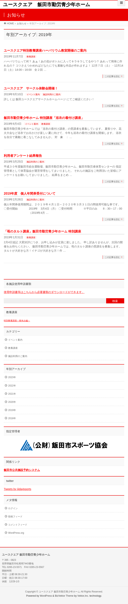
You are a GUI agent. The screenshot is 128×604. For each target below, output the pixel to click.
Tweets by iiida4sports (17, 489)
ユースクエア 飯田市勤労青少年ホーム (46, 4)
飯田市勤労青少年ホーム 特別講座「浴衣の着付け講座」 (44, 118)
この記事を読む (112, 76)
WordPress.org (16, 532)
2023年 (12, 377)
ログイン (13, 508)
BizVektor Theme (64, 595)
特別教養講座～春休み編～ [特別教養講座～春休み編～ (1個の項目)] (17, 320)
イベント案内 (33, 94)
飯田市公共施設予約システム (22, 470)
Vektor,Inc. (83, 595)
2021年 (12, 393)
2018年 (12, 418)
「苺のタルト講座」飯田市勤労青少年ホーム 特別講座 (42, 231)
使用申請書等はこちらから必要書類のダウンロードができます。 (44, 292)
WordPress (46, 595)
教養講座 (31, 56)
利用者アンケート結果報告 (23, 155)
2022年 (12, 385)
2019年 (12, 410)
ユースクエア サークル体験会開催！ (31, 88)
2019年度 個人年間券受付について (29, 193)
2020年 (12, 402)
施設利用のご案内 (51, 94)
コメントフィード (17, 524)
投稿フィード (15, 516)
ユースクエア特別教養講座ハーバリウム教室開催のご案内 (45, 50)
